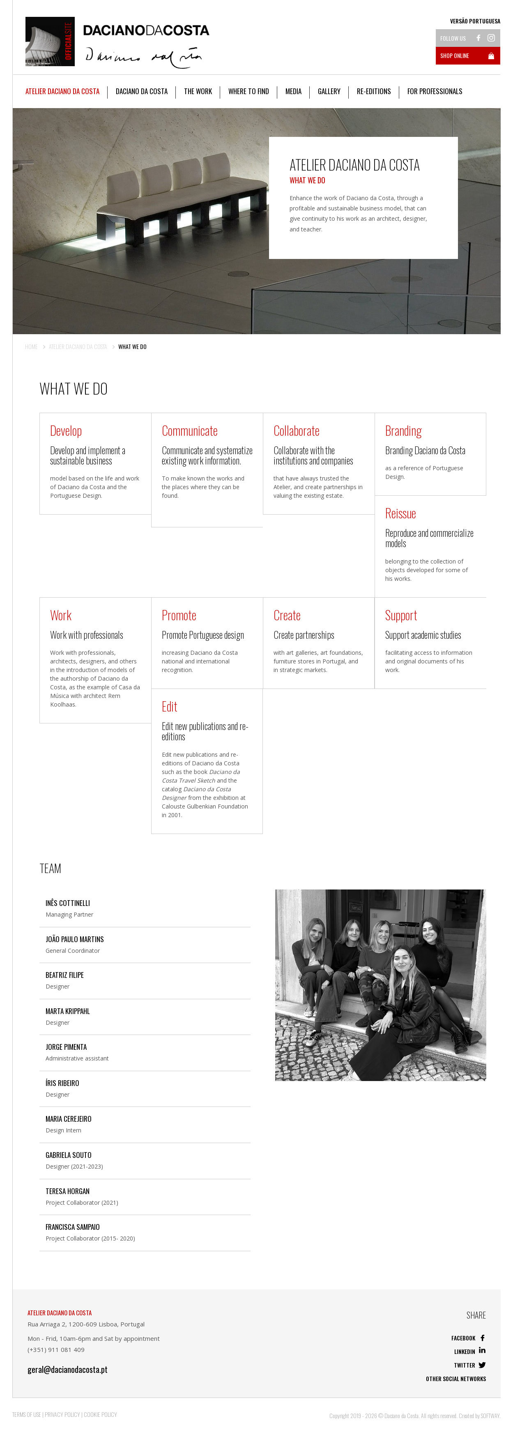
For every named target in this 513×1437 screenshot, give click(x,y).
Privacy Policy (62, 1414)
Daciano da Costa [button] (142, 91)
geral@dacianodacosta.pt (68, 1369)
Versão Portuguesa (475, 21)
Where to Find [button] (248, 91)
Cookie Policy (100, 1414)
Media (293, 91)
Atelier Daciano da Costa (78, 346)
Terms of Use (26, 1414)
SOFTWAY (490, 1415)
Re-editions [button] (374, 91)
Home (31, 346)
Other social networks (456, 1378)
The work (198, 91)
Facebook (468, 1337)
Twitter (470, 1365)
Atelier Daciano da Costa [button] (62, 91)
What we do (132, 346)
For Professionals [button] (434, 91)
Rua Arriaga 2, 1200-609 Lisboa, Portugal (86, 1324)
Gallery (329, 91)
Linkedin (470, 1351)
